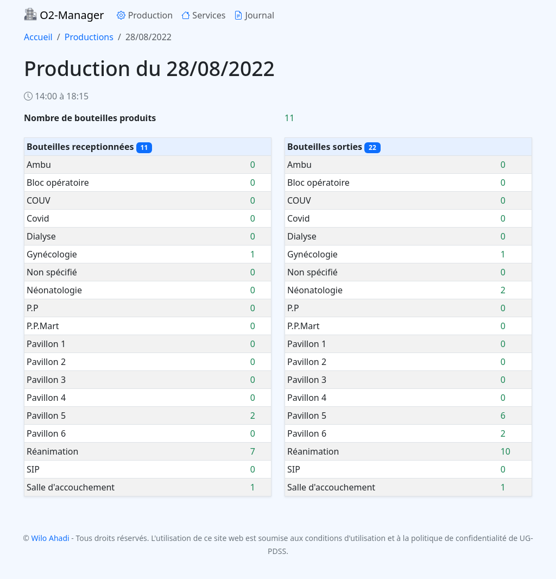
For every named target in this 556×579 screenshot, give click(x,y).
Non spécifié (52, 272)
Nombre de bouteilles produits (90, 118)
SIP (33, 469)
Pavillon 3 (46, 380)
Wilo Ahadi (50, 538)
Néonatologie (54, 290)
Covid (38, 218)
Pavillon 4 (46, 398)
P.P (33, 308)
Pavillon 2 (46, 362)
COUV (38, 200)
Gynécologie (52, 254)
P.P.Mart (43, 326)
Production (145, 15)
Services (203, 15)
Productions (89, 37)
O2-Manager (64, 15)
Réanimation (52, 451)
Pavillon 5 (46, 415)
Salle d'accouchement (71, 487)
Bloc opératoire (58, 182)
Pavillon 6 (46, 433)
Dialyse (41, 236)
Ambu (39, 165)
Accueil (38, 37)
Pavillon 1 (46, 344)
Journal (254, 15)
